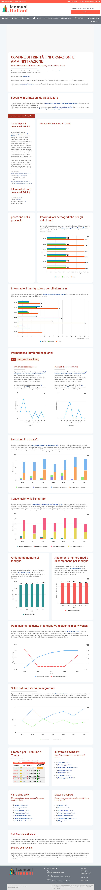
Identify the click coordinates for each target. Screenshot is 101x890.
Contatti (95, 21)
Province (26, 18)
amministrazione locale (27, 84)
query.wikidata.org (86, 872)
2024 (36, 359)
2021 (19, 359)
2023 (30, 359)
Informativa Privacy (13, 887)
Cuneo (40, 71)
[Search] (85, 8)
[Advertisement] (50, 38)
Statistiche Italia (51, 18)
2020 (13, 359)
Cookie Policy (84, 880)
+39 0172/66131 (22, 175)
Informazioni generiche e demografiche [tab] (21, 116)
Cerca (85, 12)
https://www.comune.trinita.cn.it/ (21, 173)
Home (5, 18)
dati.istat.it (84, 870)
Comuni (37, 18)
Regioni (15, 18)
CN (25, 201)
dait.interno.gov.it (86, 873)
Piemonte (62, 71)
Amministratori (94, 18)
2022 (24, 359)
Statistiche (66, 18)
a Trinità (63, 762)
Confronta (79, 18)
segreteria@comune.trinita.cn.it (20, 181)
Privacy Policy (84, 877)
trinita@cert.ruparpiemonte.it (23, 183)
